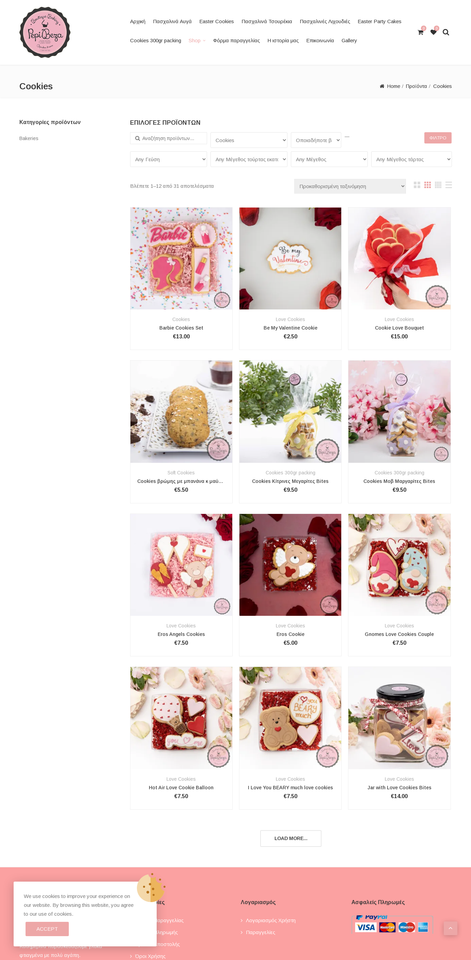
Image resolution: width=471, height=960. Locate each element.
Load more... (291, 838)
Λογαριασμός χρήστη (271, 920)
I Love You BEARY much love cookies (290, 787)
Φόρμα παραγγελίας (236, 40)
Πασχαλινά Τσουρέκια (266, 21)
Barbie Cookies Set (181, 328)
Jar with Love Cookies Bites (399, 787)
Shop (195, 40)
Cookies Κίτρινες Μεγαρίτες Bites (290, 481)
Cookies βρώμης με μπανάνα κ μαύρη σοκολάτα (181, 481)
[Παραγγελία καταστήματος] (350, 186)
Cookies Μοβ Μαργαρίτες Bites (399, 481)
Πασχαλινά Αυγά (172, 21)
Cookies (181, 319)
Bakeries (28, 138)
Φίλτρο (437, 137)
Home (392, 86)
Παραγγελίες (260, 932)
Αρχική (137, 21)
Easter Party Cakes (380, 21)
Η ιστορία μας (283, 40)
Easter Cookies (216, 21)
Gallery (349, 40)
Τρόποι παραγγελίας (159, 920)
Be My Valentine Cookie (290, 328)
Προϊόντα (416, 86)
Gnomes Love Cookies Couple (399, 634)
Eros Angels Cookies (181, 634)
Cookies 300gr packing (155, 40)
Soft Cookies (181, 472)
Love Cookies (290, 319)
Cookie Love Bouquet (399, 328)
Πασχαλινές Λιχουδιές (325, 21)
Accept (47, 929)
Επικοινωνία (320, 40)
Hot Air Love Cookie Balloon (181, 787)
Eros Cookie (290, 634)
